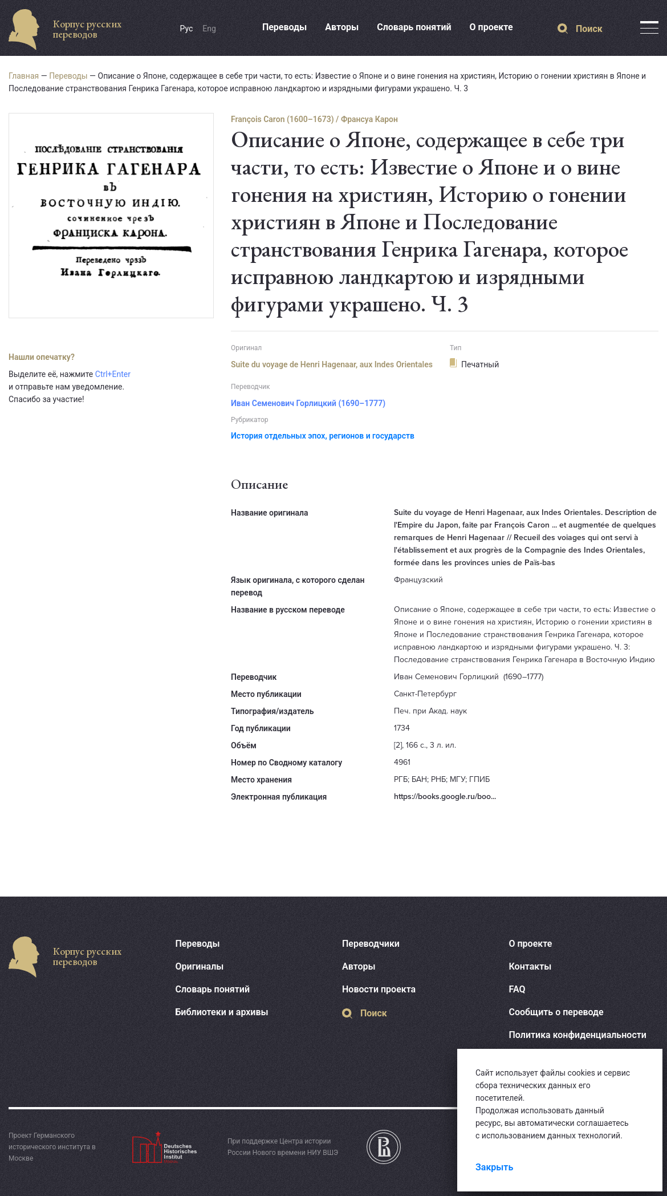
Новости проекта (379, 989)
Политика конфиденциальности (577, 1034)
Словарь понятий (414, 27)
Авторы (342, 27)
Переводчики (371, 943)
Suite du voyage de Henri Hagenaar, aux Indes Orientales (332, 364)
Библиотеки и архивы (222, 1012)
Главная (24, 75)
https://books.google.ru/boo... (445, 796)
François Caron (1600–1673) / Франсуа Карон (314, 119)
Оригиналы (200, 966)
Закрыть (494, 1167)
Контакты (530, 966)
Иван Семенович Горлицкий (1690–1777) (308, 403)
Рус (186, 28)
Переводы (284, 27)
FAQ (517, 989)
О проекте (491, 27)
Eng (209, 28)
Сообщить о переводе (556, 1012)
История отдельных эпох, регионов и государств (322, 435)
